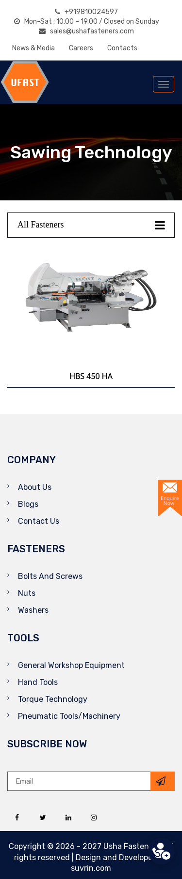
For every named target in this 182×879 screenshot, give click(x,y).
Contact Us (38, 521)
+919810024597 (86, 12)
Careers (81, 48)
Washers (33, 610)
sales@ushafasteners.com (86, 31)
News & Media (33, 48)
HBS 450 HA (91, 376)
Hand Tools (38, 682)
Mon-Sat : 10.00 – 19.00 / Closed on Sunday (86, 21)
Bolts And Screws (50, 576)
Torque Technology (52, 699)
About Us (34, 487)
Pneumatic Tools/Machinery (69, 716)
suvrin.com (91, 868)
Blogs (28, 504)
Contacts (122, 48)
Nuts (26, 593)
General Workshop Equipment (71, 665)
